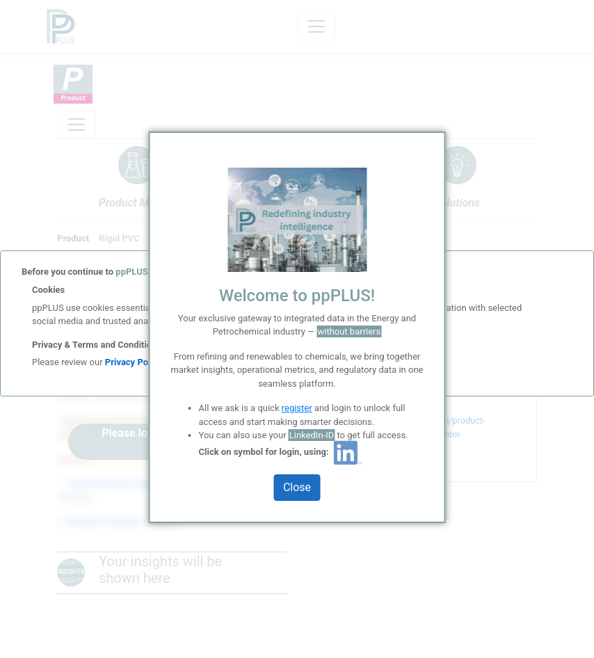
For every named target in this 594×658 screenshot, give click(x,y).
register (297, 408)
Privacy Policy (133, 362)
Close (297, 487)
